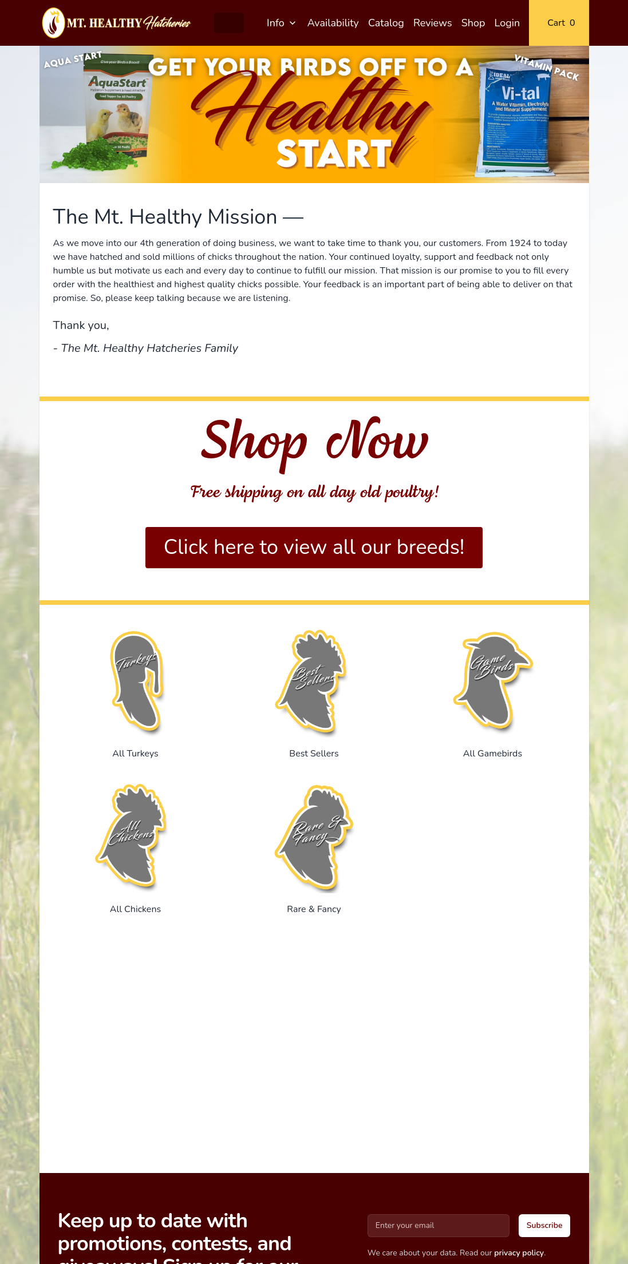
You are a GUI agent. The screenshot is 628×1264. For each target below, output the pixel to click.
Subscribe (545, 1225)
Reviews (432, 23)
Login (507, 23)
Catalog (386, 23)
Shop (473, 23)
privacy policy (519, 1252)
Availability (333, 23)
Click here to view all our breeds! (314, 547)
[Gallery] (314, 114)
